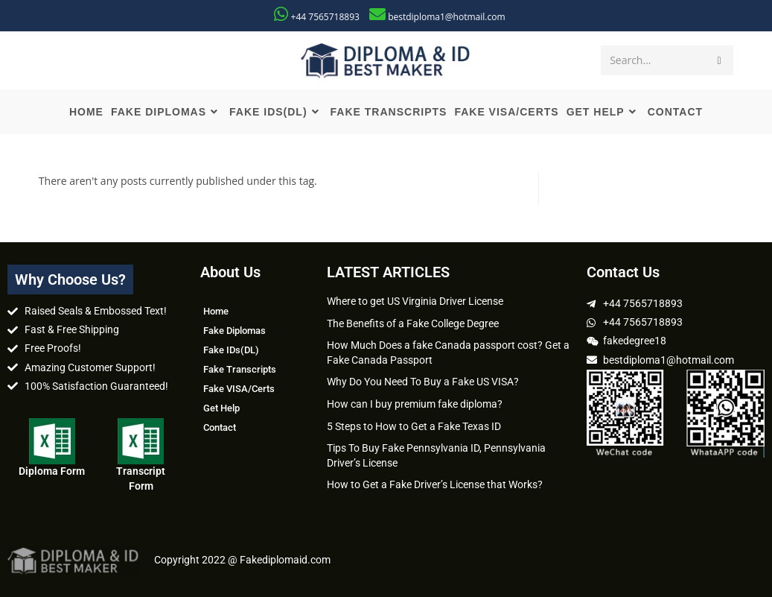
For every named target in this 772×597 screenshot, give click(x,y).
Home (216, 311)
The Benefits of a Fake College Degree (413, 323)
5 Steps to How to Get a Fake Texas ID (414, 426)
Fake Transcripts (239, 369)
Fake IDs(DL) (231, 350)
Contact (219, 427)
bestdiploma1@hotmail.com (446, 16)
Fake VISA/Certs (239, 388)
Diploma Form (52, 471)
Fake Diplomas (234, 330)
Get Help (221, 408)
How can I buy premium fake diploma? (415, 404)
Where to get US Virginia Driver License (415, 301)
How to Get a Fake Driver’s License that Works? (435, 484)
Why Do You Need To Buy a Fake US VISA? (423, 382)
